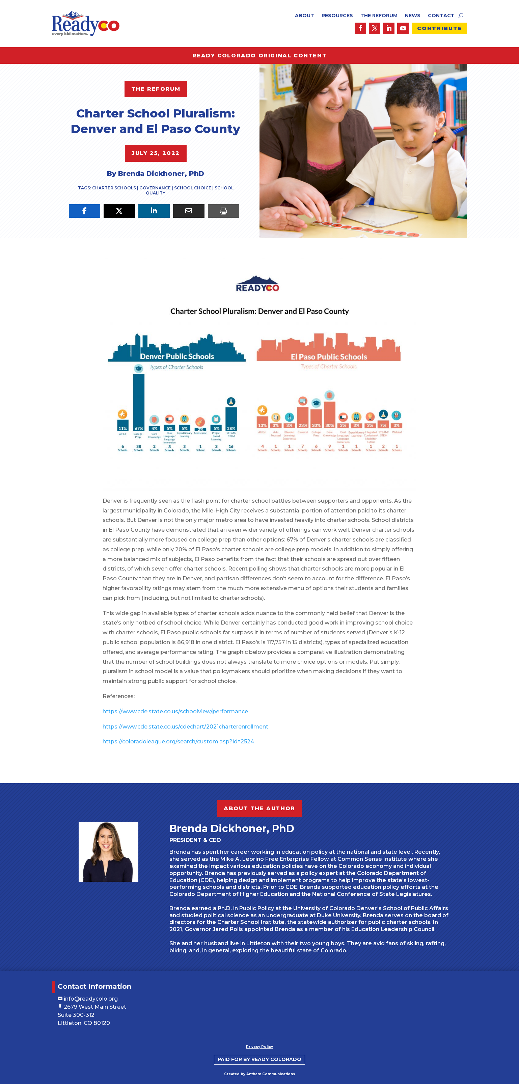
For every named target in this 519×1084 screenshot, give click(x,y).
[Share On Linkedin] (154, 211)
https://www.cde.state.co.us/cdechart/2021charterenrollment (195, 721)
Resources (337, 16)
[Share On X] (119, 211)
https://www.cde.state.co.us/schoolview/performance (185, 706)
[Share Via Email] (188, 211)
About (304, 16)
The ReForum (379, 16)
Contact (441, 16)
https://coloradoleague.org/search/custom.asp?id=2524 (188, 736)
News (412, 16)
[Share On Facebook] (84, 211)
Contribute (439, 28)
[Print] (223, 211)
